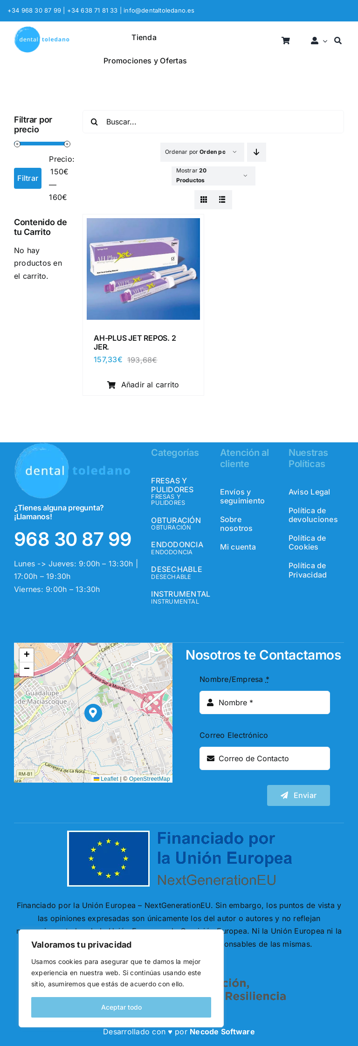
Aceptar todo (121, 1007)
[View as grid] (204, 200)
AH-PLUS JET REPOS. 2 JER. (135, 342)
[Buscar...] (213, 121)
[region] (121, 978)
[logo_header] (41, 29)
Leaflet (106, 779)
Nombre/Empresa (234, 679)
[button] (93, 713)
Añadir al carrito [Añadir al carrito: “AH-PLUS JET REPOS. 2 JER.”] (143, 384)
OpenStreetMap (149, 779)
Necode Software (222, 1031)
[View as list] (222, 200)
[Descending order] (257, 152)
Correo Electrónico (234, 735)
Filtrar (27, 178)
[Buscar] (338, 41)
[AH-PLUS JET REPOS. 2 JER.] (143, 224)
